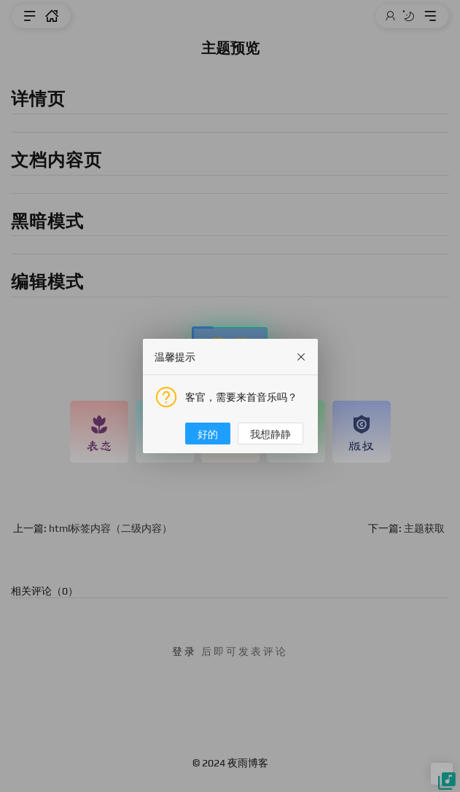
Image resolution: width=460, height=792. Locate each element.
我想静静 (270, 434)
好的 (208, 434)
